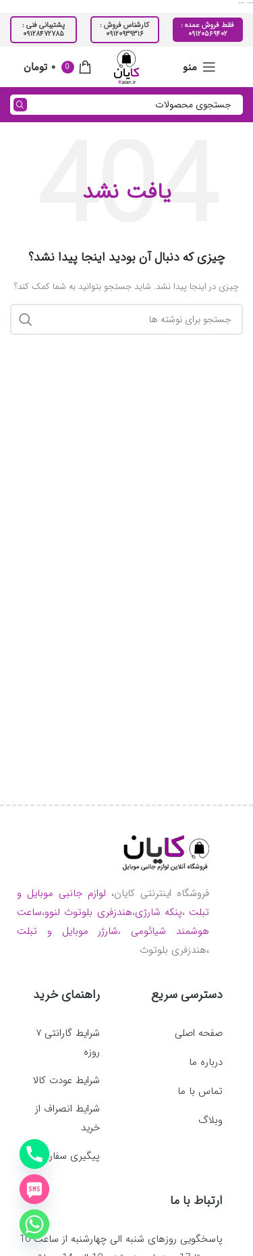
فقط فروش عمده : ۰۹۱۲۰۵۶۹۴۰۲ (207, 30)
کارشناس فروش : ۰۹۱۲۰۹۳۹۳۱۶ (124, 30)
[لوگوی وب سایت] (126, 66)
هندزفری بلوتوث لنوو (88, 912)
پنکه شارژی (158, 912)
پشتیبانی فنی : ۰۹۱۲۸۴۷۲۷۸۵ (43, 30)
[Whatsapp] (34, 1224)
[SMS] (34, 1189)
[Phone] (34, 1154)
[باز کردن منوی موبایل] (199, 66)
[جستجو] (126, 105)
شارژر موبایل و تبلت (67, 931)
